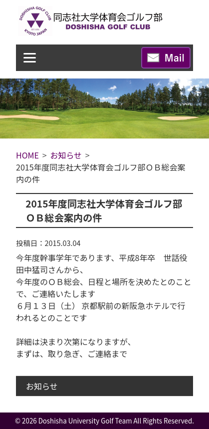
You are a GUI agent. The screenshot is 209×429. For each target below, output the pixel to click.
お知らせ (42, 386)
